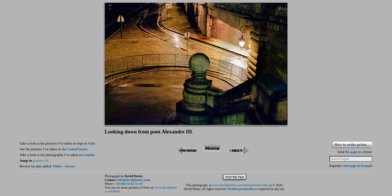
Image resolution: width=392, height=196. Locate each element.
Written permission (240, 189)
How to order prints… (352, 145)
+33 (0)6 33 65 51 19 (128, 184)
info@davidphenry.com (133, 180)
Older (57, 166)
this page (351, 152)
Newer (70, 166)
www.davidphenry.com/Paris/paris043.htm (240, 185)
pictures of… (42, 160)
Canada (88, 155)
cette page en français (357, 166)
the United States (75, 149)
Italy (91, 143)
